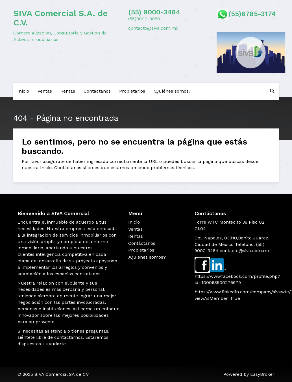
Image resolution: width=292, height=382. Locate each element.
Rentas (67, 91)
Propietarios (132, 91)
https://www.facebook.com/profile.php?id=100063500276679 (234, 279)
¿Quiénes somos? (172, 91)
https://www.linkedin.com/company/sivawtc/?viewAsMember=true (234, 295)
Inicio (23, 91)
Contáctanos (97, 91)
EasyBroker (262, 374)
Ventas (45, 91)
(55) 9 (138, 12)
